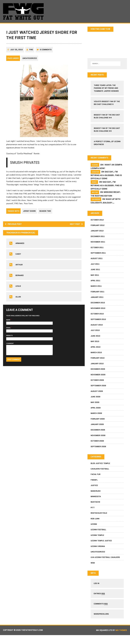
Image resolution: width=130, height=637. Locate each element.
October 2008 (97, 441)
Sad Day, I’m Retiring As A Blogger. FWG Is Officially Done (106, 175)
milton (95, 193)
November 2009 (98, 375)
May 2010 (95, 342)
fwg (31, 51)
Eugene (95, 165)
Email (8, 329)
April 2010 (95, 347)
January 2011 (97, 297)
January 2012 (97, 231)
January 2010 (97, 364)
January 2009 (97, 425)
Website (9, 337)
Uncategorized (30, 59)
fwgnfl (94, 480)
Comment (10, 345)
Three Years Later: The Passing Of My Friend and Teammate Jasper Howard (106, 88)
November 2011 (98, 242)
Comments (101, 605)
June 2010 (95, 336)
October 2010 (97, 314)
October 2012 (97, 220)
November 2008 (98, 436)
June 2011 (95, 270)
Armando (20, 245)
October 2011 (97, 248)
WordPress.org (101, 615)
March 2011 (96, 286)
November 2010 (98, 308)
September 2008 (98, 447)
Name (8, 321)
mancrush (96, 491)
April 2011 (95, 281)
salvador (96, 200)
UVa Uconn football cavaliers (105, 558)
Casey (18, 255)
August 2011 (97, 259)
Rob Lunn (95, 519)
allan (18, 298)
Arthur (19, 266)
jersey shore (29, 212)
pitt (93, 508)
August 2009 (97, 391)
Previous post (14, 225)
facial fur (95, 475)
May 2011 (95, 275)
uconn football (98, 530)
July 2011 (95, 264)
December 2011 (98, 237)
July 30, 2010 (16, 51)
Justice (94, 486)
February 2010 (97, 358)
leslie (18, 287)
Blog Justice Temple (100, 464)
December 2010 (98, 303)
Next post (76, 225)
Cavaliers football (100, 469)
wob (93, 563)
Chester (95, 172)
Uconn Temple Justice (101, 541)
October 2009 (97, 380)
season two (45, 212)
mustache (95, 502)
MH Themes (121, 632)
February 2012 (97, 226)
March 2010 (96, 353)
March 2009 (96, 413)
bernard (20, 277)
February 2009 (98, 419)
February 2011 (97, 292)
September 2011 (98, 253)
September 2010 (98, 320)
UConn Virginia (98, 547)
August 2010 (97, 325)
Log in (96, 584)
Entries (99, 594)
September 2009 (98, 386)
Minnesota (96, 497)
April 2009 (96, 408)
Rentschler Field (99, 513)
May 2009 (95, 402)
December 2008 (98, 430)
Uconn (94, 524)
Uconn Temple (97, 536)
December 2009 (98, 369)
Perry (94, 182)
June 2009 (95, 397)
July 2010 (95, 331)
